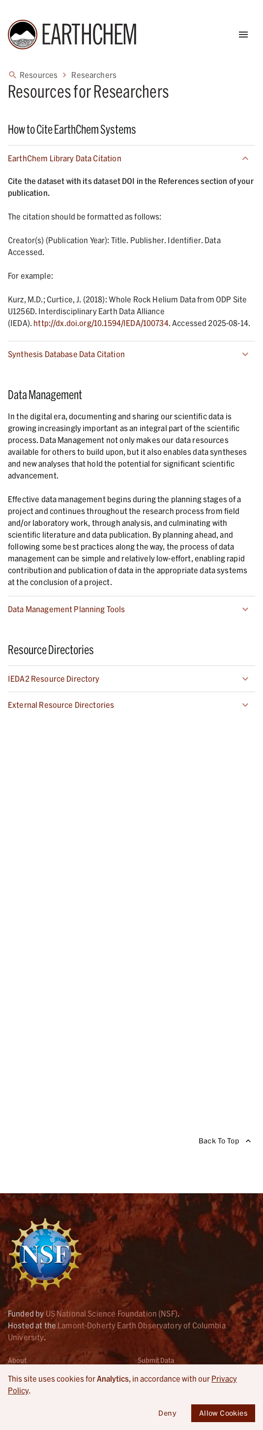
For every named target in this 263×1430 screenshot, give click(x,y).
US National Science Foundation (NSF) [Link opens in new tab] (111, 1313)
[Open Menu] (243, 34)
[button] (131, 158)
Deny (167, 1413)
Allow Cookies (223, 1413)
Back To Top (225, 1141)
